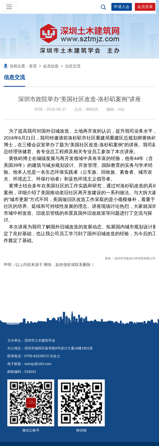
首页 (33, 66)
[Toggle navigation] (9, 7)
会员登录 (145, 7)
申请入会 (121, 7)
